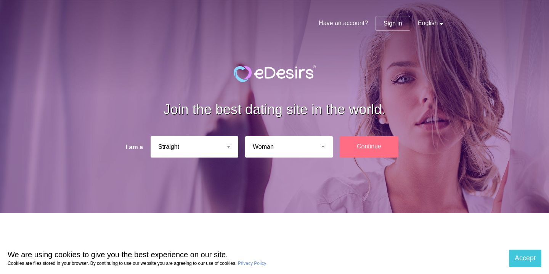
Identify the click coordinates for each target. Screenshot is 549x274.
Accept (525, 258)
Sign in (393, 23)
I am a (134, 147)
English (428, 23)
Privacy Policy (252, 263)
